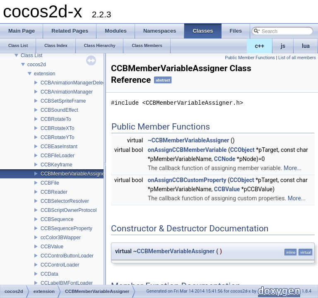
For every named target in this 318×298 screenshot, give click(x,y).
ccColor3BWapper (61, 237)
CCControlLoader (60, 265)
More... (292, 168)
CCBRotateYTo (57, 137)
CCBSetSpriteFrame (63, 101)
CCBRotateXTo (57, 128)
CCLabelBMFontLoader (67, 283)
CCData (49, 274)
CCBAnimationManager (67, 92)
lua (306, 46)
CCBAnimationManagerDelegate (77, 83)
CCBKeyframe (56, 165)
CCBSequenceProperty (66, 228)
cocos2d (36, 64)
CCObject (242, 150)
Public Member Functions (250, 57)
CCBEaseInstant (59, 146)
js (283, 46)
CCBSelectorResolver (65, 201)
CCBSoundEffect (59, 110)
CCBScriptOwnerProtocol (68, 210)
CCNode (225, 159)
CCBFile (50, 183)
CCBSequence (57, 219)
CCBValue (52, 247)
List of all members (297, 57)
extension (44, 74)
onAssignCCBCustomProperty (187, 180)
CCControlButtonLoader (67, 256)
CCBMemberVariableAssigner (73, 174)
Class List (31, 55)
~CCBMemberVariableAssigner (188, 140)
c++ (260, 46)
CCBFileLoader (58, 156)
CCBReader (54, 192)
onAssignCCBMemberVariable (187, 150)
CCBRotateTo (56, 119)
